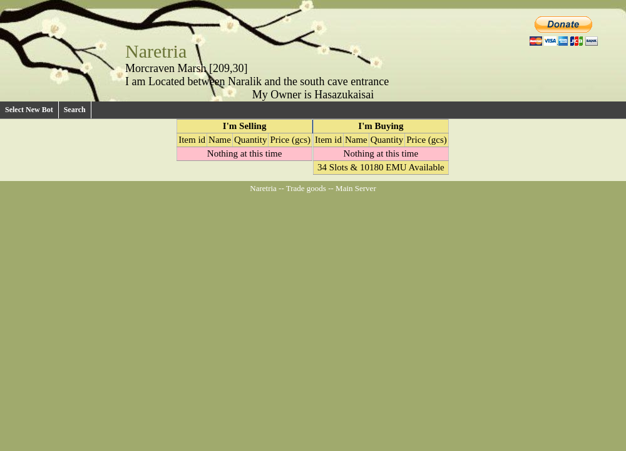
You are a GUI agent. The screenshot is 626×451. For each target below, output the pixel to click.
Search (75, 109)
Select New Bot (29, 109)
